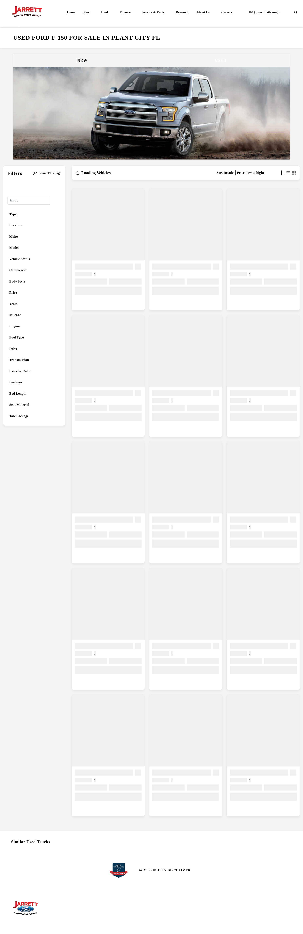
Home (71, 12)
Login (229, 913)
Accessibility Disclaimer (165, 870)
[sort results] (258, 172)
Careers (227, 12)
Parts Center (94, 899)
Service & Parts (153, 12)
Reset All (34, 186)
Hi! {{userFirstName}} (262, 12)
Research (182, 12)
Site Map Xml (235, 906)
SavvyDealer (194, 926)
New (86, 12)
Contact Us (163, 899)
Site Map (231, 899)
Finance (125, 12)
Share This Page (47, 173)
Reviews (160, 906)
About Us (203, 12)
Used (105, 12)
